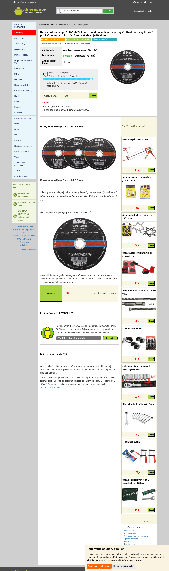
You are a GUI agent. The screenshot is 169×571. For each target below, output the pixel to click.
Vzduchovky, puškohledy (19, 163)
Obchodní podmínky (132, 531)
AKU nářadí (19, 38)
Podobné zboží (130, 544)
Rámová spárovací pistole (135, 139)
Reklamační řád (130, 533)
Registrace (138, 2)
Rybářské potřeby (22, 151)
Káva (16, 101)
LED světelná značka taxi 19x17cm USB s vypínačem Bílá (24, 229)
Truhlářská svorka (131, 442)
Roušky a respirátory (23, 146)
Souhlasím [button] (93, 566)
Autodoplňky (19, 44)
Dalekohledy (19, 49)
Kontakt (32, 2)
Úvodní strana (19, 2)
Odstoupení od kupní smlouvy (136, 536)
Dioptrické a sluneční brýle (23, 61)
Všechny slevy (149, 521)
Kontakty (127, 541)
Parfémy (18, 140)
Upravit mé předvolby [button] (123, 566)
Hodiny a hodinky (21, 85)
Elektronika (19, 68)
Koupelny (18, 107)
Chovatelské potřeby (23, 90)
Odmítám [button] (105, 566)
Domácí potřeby (21, 55)
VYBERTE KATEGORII (19, 26)
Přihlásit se (149, 2)
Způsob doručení (131, 539)
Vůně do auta (24, 242)
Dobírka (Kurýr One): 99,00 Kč (58, 106)
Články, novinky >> (28, 250)
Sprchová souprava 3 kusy (24, 236)
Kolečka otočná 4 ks (132, 328)
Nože (16, 124)
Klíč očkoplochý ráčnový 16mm (138, 404)
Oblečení (18, 135)
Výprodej (18, 33)
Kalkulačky (24, 245)
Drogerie (18, 79)
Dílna (53, 25)
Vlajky (17, 157)
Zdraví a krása (20, 176)
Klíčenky (18, 113)
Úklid (16, 129)
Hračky (17, 96)
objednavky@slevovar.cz (51, 387)
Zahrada (18, 170)
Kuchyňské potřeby (22, 118)
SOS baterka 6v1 (24, 239)
